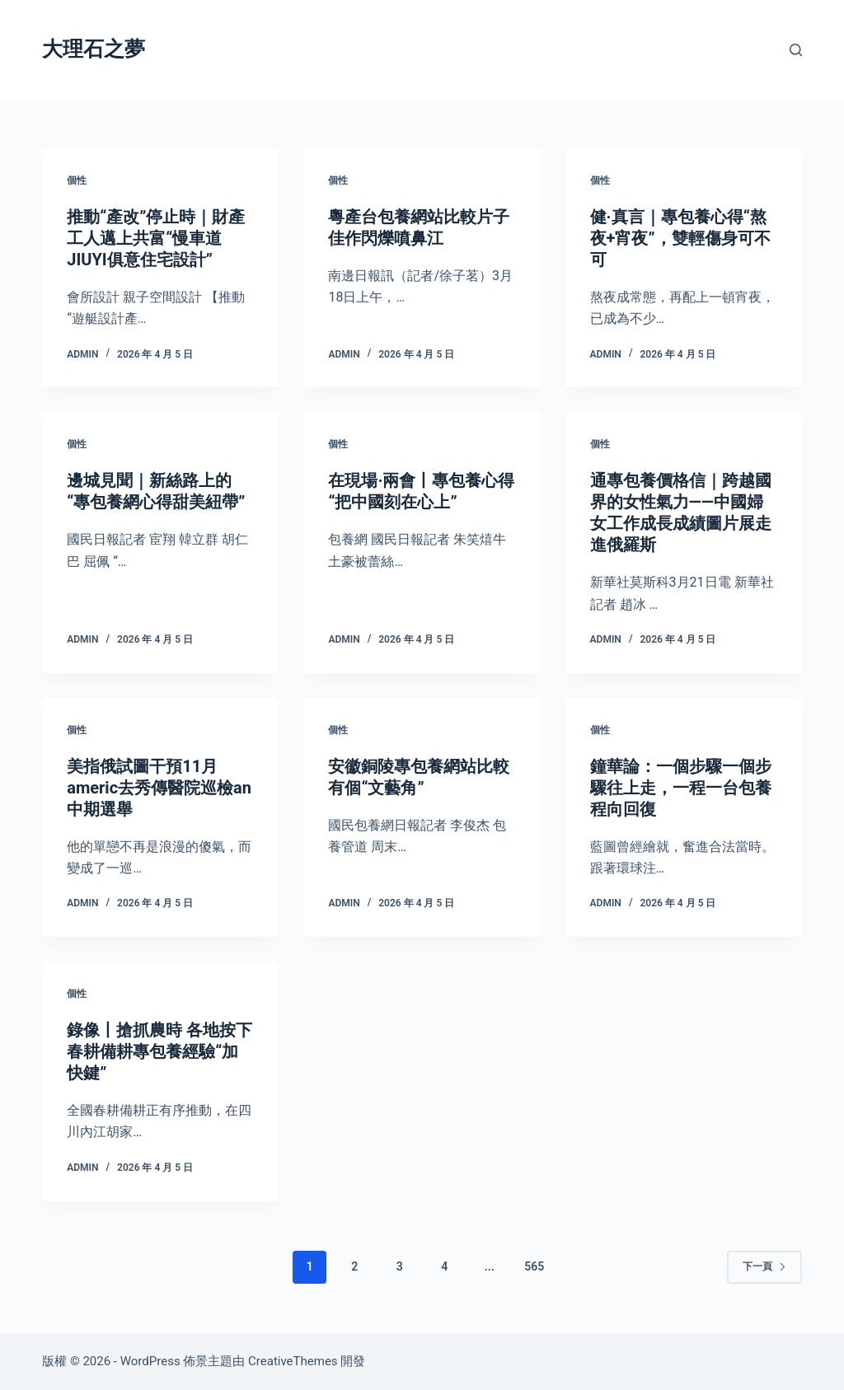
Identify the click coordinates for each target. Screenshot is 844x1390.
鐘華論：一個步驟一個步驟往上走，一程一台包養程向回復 (680, 787)
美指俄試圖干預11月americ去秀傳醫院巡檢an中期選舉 (159, 787)
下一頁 (764, 1266)
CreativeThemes (293, 1361)
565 (534, 1266)
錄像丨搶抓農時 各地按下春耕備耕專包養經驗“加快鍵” (159, 1051)
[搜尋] (796, 50)
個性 (77, 180)
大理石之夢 (93, 49)
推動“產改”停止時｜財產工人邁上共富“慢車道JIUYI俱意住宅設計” (156, 238)
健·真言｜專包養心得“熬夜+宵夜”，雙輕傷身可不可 (680, 238)
